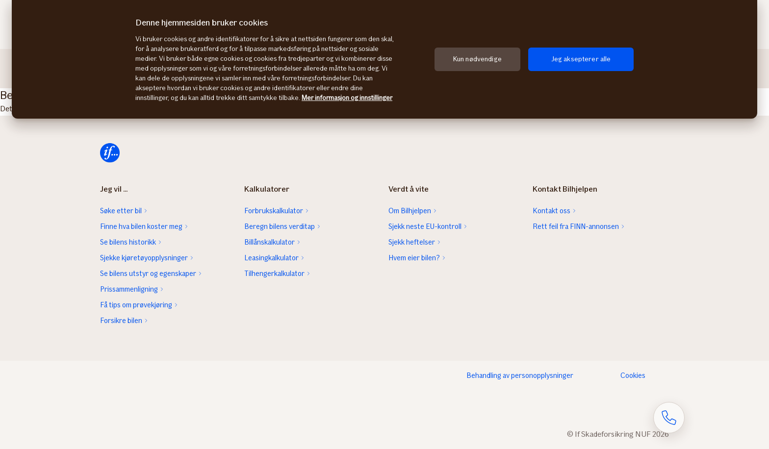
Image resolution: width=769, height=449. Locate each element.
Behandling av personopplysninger (519, 375)
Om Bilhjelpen (409, 210)
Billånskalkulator (269, 242)
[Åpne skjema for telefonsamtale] (669, 417)
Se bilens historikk (128, 242)
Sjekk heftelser (411, 242)
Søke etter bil (121, 210)
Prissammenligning (129, 289)
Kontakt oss (551, 210)
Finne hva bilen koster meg (141, 226)
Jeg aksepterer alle (581, 59)
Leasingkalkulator (271, 257)
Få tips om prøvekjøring (136, 304)
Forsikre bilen (121, 320)
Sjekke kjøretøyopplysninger (144, 257)
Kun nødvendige (477, 59)
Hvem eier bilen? (414, 257)
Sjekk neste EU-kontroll (424, 226)
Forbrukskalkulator (273, 210)
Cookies (632, 375)
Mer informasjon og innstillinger (347, 98)
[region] (384, 59)
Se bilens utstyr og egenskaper (148, 273)
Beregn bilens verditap (279, 226)
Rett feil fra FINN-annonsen (576, 226)
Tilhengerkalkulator (274, 273)
